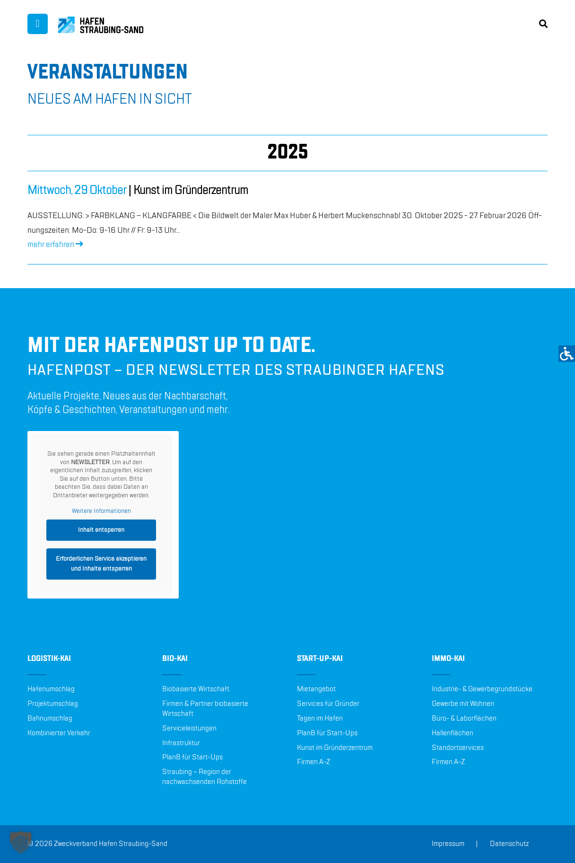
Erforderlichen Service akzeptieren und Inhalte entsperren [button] (101, 563)
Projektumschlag (52, 704)
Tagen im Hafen (320, 718)
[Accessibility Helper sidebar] (566, 353)
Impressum (448, 843)
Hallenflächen (452, 733)
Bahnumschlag (49, 718)
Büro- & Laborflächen (464, 718)
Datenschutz (509, 843)
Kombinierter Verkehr (58, 733)
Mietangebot (316, 689)
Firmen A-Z (313, 762)
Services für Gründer (328, 704)
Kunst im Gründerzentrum (335, 748)
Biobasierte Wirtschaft (195, 689)
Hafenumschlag (51, 689)
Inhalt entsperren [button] (101, 530)
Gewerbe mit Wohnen (463, 704)
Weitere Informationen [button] (101, 511)
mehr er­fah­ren (55, 244)
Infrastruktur (181, 743)
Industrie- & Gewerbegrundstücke (482, 689)
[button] (21, 842)
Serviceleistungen (189, 728)
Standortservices (458, 748)
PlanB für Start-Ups (192, 757)
